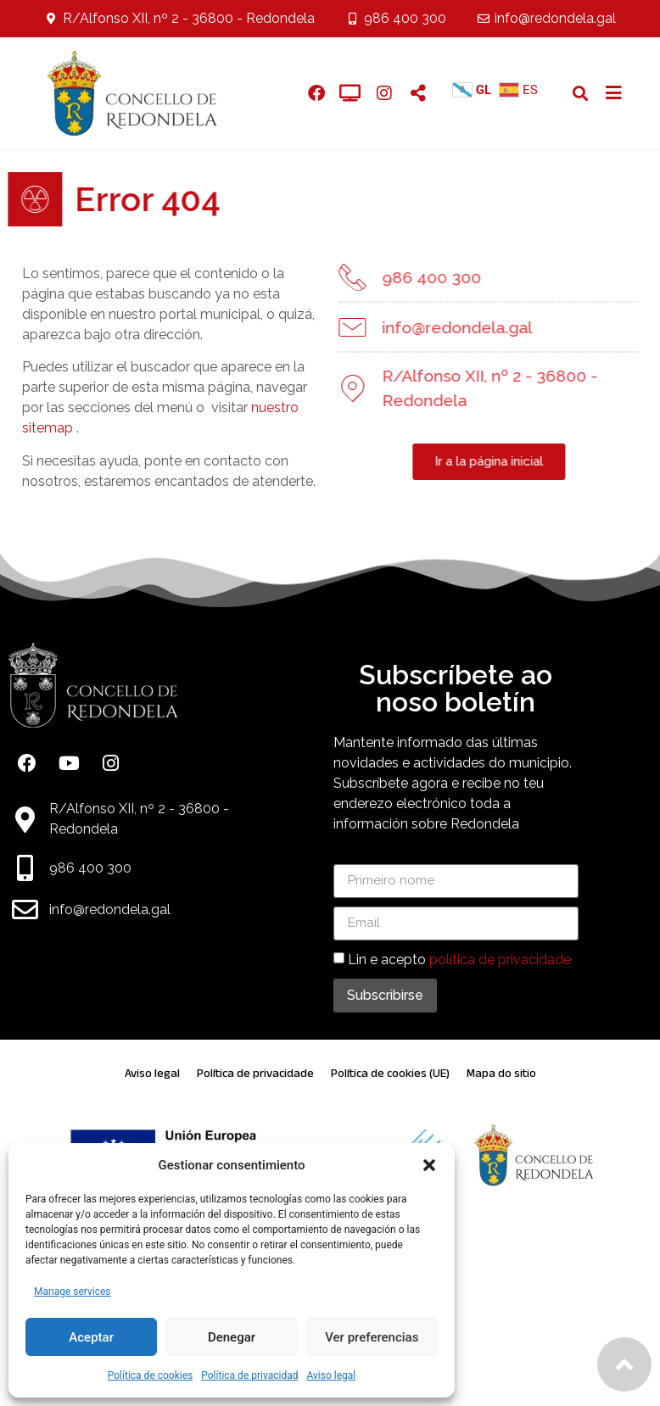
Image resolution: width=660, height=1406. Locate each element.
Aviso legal (330, 1375)
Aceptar (91, 1337)
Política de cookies (150, 1375)
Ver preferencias (371, 1337)
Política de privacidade (255, 1073)
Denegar (231, 1337)
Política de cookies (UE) (390, 1073)
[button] (429, 1165)
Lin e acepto (459, 959)
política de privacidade (500, 959)
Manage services (72, 1291)
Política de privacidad (249, 1375)
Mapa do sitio (501, 1073)
